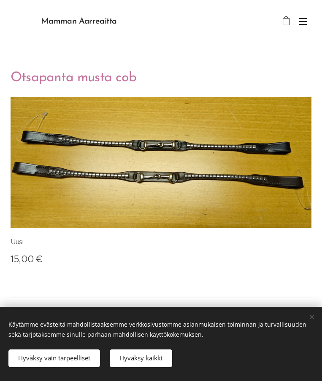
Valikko (303, 21)
